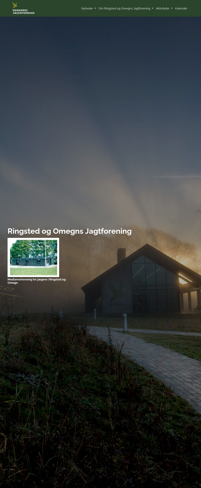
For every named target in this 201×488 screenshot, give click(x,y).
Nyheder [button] (87, 8)
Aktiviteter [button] (163, 8)
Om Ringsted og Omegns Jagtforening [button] (125, 8)
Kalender (181, 8)
